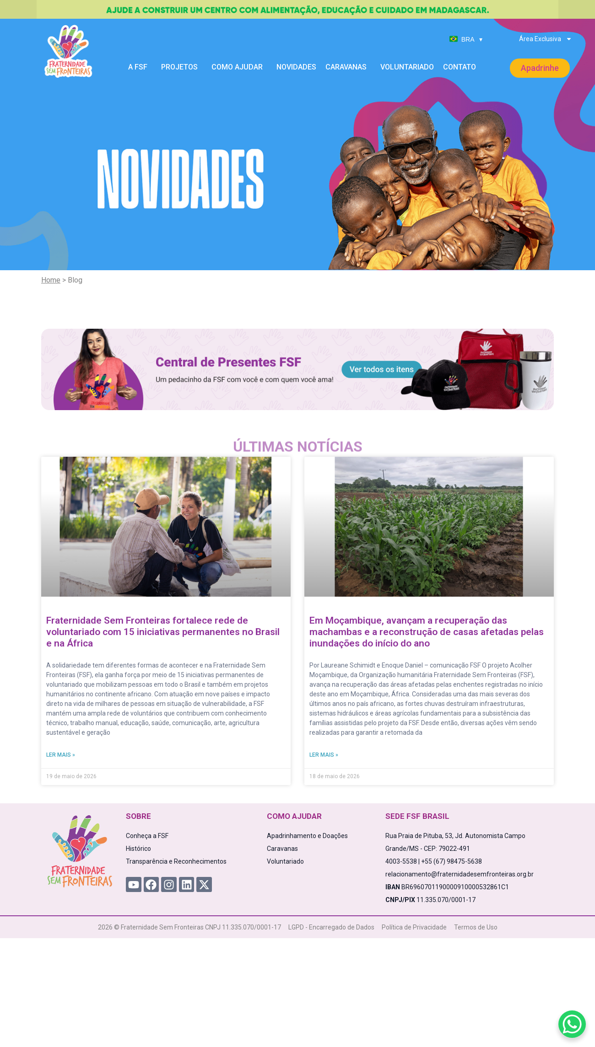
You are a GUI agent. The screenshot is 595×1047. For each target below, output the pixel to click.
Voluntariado (407, 67)
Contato (459, 67)
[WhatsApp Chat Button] (572, 1024)
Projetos (181, 67)
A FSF (140, 67)
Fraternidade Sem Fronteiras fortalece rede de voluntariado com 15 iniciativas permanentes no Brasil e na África (163, 632)
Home (50, 280)
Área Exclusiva (545, 39)
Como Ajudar (239, 67)
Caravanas (348, 67)
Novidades (296, 67)
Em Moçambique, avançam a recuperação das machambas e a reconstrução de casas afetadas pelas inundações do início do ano (426, 632)
